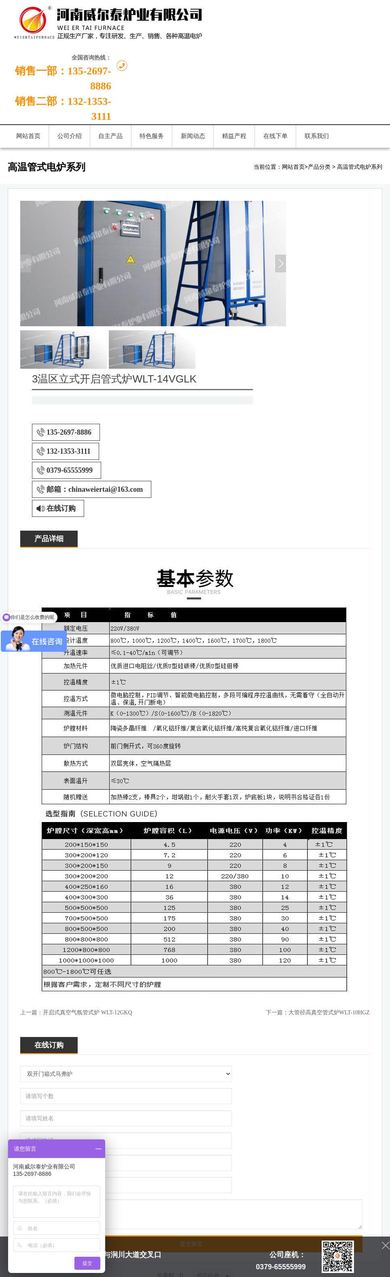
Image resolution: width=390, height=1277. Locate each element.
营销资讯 (213, 1052)
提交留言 (191, 955)
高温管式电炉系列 (359, 116)
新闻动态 (176, 1052)
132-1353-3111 (267, 252)
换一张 (126, 1136)
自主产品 (139, 1052)
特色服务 (250, 1052)
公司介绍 (102, 1052)
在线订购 (259, 309)
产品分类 (319, 116)
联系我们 (324, 1052)
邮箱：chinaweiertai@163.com (293, 290)
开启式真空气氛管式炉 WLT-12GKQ (87, 813)
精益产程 (287, 1052)
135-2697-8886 (267, 233)
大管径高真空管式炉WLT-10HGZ (329, 813)
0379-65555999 (268, 271)
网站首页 (293, 116)
